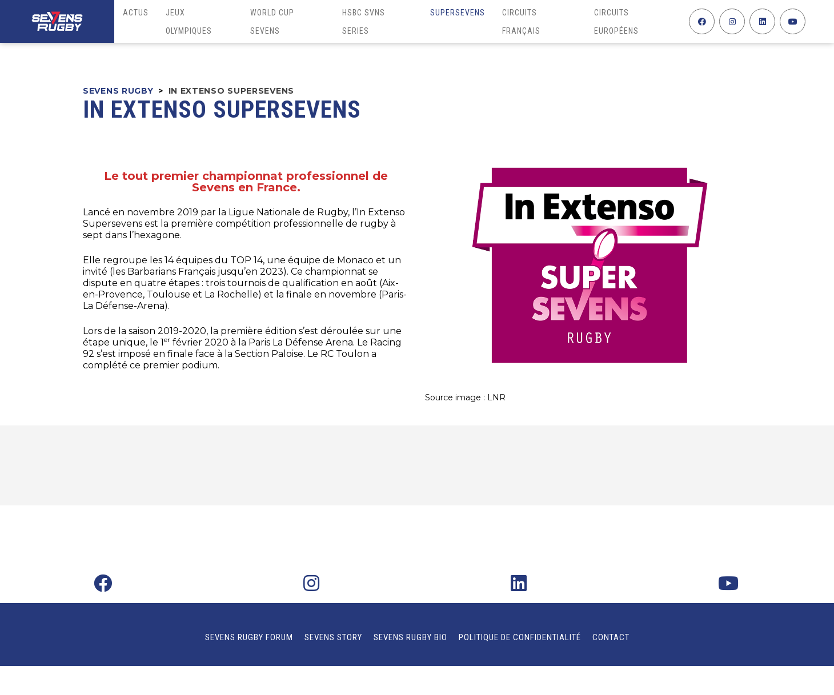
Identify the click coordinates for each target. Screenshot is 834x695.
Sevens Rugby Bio (410, 637)
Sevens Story (333, 637)
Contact (610, 637)
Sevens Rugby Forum (249, 637)
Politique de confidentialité (520, 637)
